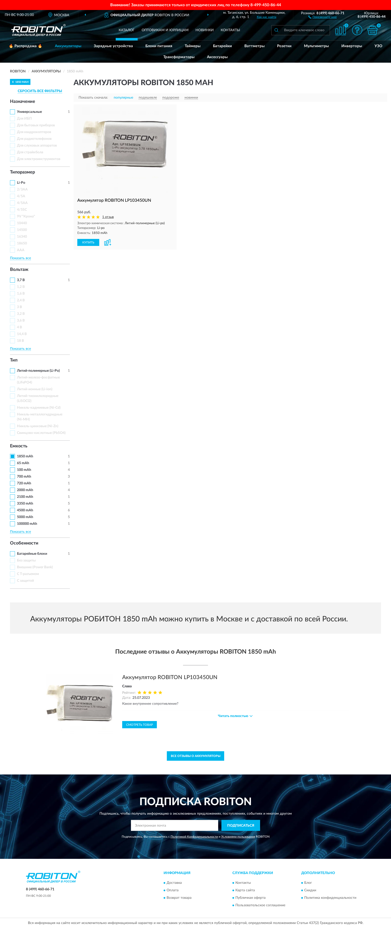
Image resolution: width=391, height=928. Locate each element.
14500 (22, 230)
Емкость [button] (18, 446)
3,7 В (21, 280)
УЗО (378, 46)
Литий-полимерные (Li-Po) (38, 370)
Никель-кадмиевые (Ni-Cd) (39, 407)
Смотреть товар (139, 724)
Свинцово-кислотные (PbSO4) (41, 433)
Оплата (173, 890)
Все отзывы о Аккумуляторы (195, 755)
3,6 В (21, 320)
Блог (308, 883)
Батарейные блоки (32, 554)
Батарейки (222, 46)
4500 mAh (25, 510)
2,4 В (21, 300)
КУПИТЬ (88, 242)
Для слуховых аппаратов (37, 145)
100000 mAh (27, 524)
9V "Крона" (26, 216)
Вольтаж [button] (19, 269)
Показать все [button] (20, 258)
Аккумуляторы (68, 46)
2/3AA (22, 189)
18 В (20, 341)
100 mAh (24, 470)
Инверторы (351, 46)
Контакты (230, 30)
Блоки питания (158, 46)
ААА (20, 250)
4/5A (21, 196)
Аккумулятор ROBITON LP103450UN (169, 677)
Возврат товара (179, 898)
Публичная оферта (250, 898)
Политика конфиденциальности (330, 898)
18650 (22, 243)
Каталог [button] (127, 30)
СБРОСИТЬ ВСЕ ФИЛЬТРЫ (40, 91)
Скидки (310, 890)
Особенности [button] (24, 543)
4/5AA (22, 203)
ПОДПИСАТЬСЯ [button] (240, 825)
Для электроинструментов (38, 159)
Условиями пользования (238, 836)
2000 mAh (25, 490)
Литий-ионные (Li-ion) (34, 389)
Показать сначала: (93, 97)
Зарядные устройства (113, 46)
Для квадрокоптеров (34, 132)
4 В (19, 327)
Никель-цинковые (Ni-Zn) (37, 426)
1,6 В (21, 293)
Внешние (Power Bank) (35, 567)
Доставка (174, 883)
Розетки (284, 46)
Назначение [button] (22, 101)
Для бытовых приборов (36, 125)
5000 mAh (25, 517)
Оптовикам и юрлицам (165, 30)
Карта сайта (245, 890)
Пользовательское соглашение (260, 905)
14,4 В (22, 334)
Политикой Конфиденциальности (194, 836)
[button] (322, 16)
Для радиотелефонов (34, 139)
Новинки (205, 30)
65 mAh (23, 463)
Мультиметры (316, 46)
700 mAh (24, 476)
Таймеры (192, 46)
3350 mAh (25, 503)
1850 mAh (25, 456)
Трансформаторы (179, 57)
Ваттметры (254, 46)
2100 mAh (25, 497)
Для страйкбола (30, 152)
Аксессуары (217, 57)
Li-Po (21, 183)
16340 (22, 236)
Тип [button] (13, 360)
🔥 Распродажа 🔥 (25, 46)
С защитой (25, 580)
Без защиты (26, 560)
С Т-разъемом (28, 574)
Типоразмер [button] (22, 172)
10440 (22, 223)
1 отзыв (108, 217)
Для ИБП (24, 118)
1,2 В (21, 287)
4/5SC (22, 209)
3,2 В (21, 314)
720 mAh (24, 483)
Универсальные (29, 112)
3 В (19, 307)
